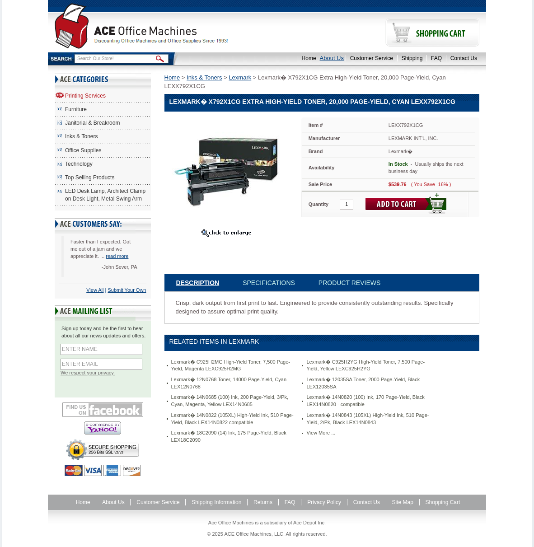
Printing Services (85, 96)
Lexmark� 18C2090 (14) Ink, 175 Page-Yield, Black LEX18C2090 (228, 436)
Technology (79, 164)
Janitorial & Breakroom (92, 123)
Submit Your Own (127, 290)
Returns (262, 502)
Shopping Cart (443, 502)
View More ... (320, 432)
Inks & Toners (81, 136)
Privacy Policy (324, 502)
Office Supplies (83, 150)
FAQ (436, 58)
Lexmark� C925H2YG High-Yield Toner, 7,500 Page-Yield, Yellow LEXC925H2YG (365, 365)
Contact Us (463, 58)
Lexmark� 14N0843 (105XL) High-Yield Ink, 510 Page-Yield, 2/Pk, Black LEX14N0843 (367, 418)
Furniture (76, 109)
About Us (332, 58)
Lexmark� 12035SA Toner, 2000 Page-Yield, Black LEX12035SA (363, 383)
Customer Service (371, 58)
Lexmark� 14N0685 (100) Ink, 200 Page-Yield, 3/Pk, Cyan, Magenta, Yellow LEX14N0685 (229, 400)
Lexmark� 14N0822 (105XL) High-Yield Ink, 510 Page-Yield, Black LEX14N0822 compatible (232, 418)
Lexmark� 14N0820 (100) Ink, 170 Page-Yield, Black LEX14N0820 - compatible (365, 400)
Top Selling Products (89, 177)
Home (309, 58)
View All (94, 290)
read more (117, 256)
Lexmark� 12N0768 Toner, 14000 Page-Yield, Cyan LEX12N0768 (229, 383)
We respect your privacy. (88, 372)
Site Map (402, 502)
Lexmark (240, 77)
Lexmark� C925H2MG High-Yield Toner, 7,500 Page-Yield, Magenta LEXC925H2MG (230, 365)
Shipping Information (216, 502)
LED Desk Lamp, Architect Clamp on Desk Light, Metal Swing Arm (105, 195)
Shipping (412, 58)
